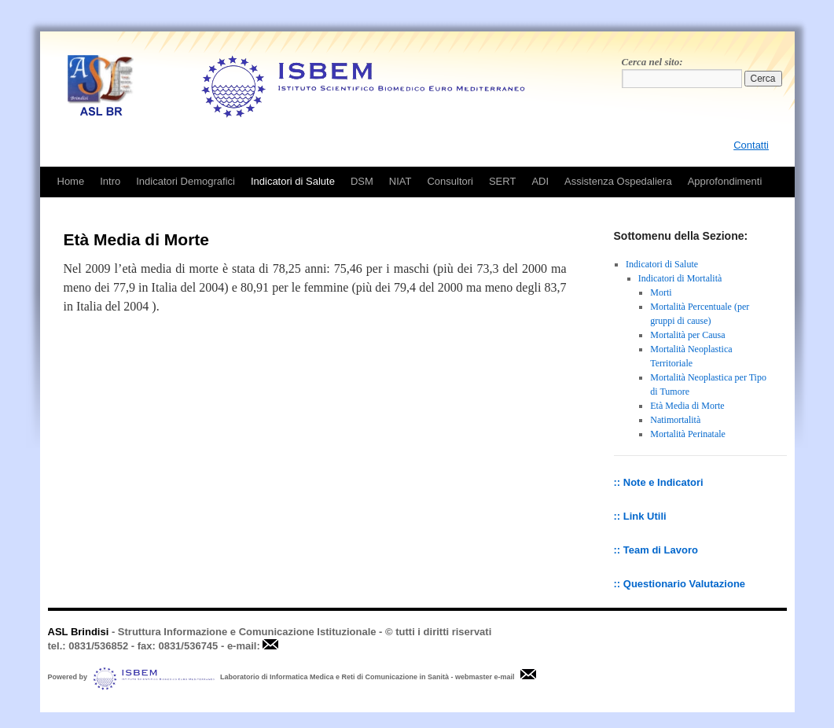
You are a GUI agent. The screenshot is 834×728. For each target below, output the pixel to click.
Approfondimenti (725, 181)
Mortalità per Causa (687, 334)
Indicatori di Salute (293, 181)
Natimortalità (675, 419)
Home (71, 181)
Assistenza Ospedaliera (618, 181)
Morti (660, 292)
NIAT (400, 181)
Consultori (450, 181)
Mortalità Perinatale (688, 433)
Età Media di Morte (687, 405)
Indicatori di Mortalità (680, 278)
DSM (362, 181)
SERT (502, 181)
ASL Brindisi (78, 632)
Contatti (751, 145)
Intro (110, 181)
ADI (540, 181)
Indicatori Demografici (185, 181)
